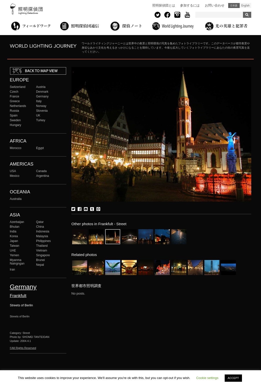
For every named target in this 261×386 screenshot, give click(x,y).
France (14, 96)
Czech (14, 91)
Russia (14, 110)
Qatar (40, 222)
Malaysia (42, 236)
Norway (41, 106)
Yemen (14, 255)
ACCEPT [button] (233, 377)
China (40, 226)
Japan (14, 241)
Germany (42, 96)
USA (13, 171)
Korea (14, 236)
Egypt (40, 148)
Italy (39, 101)
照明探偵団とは (163, 5)
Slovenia (42, 110)
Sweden (15, 120)
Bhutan (14, 226)
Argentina (42, 176)
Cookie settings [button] (207, 378)
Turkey (40, 120)
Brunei (40, 260)
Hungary (15, 125)
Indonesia (42, 231)
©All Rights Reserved (23, 347)
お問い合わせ (214, 5)
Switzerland (17, 87)
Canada (41, 171)
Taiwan (14, 245)
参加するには (190, 5)
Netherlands (18, 106)
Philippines (43, 241)
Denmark (42, 91)
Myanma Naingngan (17, 261)
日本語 (234, 5)
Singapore (43, 255)
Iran (12, 269)
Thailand (42, 245)
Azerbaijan (17, 222)
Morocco (15, 148)
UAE (13, 250)
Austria (41, 87)
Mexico (14, 176)
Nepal (40, 265)
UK (38, 115)
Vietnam (41, 250)
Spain (14, 115)
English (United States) (245, 5)
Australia (16, 199)
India (13, 231)
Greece (15, 101)
